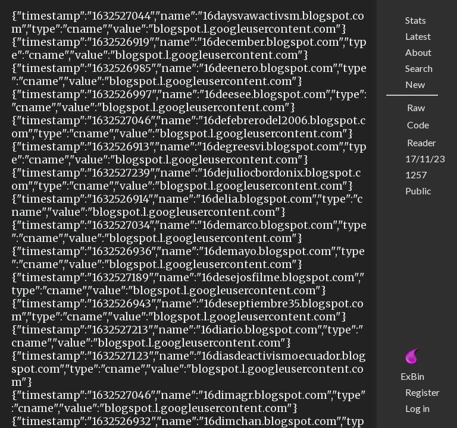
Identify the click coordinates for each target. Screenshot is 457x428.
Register (422, 392)
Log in (417, 408)
